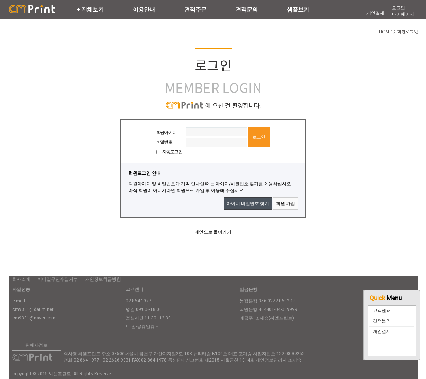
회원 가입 (285, 203)
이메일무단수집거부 (58, 279)
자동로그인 (172, 151)
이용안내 (144, 9)
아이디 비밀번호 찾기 (248, 203)
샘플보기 (298, 9)
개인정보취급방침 (103, 279)
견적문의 (382, 321)
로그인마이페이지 (403, 11)
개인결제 (382, 331)
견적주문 (195, 9)
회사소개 (21, 279)
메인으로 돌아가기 (213, 232)
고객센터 (382, 310)
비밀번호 (164, 142)
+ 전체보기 (90, 9)
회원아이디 (166, 132)
